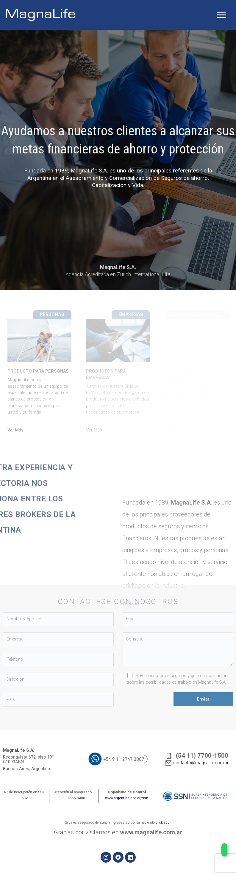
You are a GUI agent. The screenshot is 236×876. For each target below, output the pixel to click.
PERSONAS (52, 314)
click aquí (163, 822)
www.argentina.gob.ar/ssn (126, 798)
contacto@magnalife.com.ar (197, 762)
